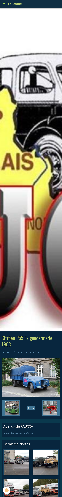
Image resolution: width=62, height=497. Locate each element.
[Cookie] (6, 490)
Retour (31, 408)
